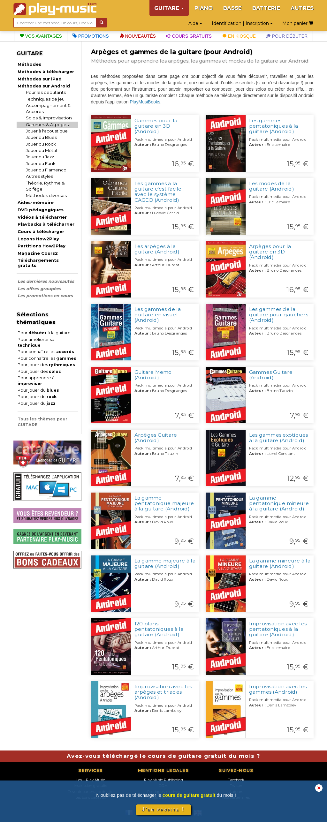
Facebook (236, 780)
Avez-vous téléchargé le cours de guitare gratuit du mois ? (163, 756)
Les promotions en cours (45, 295)
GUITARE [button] (169, 8)
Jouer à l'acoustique (47, 130)
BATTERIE (266, 8)
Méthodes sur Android (44, 85)
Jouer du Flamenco (46, 169)
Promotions (90, 36)
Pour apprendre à (36, 380)
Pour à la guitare (44, 332)
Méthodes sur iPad (40, 78)
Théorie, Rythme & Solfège (45, 186)
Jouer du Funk (41, 163)
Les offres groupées (39, 288)
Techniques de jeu (45, 99)
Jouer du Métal (41, 150)
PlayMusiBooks (145, 101)
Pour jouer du (38, 390)
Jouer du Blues (41, 137)
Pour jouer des (46, 364)
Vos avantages (40, 36)
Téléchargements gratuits (38, 263)
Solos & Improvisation (49, 117)
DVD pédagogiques (41, 209)
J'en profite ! (163, 809)
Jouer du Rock (41, 144)
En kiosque (239, 36)
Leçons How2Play (38, 238)
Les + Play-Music (90, 780)
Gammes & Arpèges (47, 124)
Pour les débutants (46, 92)
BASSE (232, 8)
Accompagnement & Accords (48, 108)
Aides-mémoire (36, 202)
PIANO (203, 8)
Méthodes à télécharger (46, 71)
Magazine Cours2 (38, 253)
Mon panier (297, 23)
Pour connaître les (46, 351)
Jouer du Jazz (40, 156)
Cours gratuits (189, 36)
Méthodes (29, 64)
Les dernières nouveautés (46, 281)
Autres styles (39, 176)
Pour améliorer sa (36, 342)
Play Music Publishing (163, 780)
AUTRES (302, 8)
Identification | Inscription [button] (242, 23)
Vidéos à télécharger (42, 217)
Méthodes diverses (46, 195)
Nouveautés (137, 36)
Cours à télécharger (41, 231)
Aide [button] (195, 23)
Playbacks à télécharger (46, 224)
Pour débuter (287, 36)
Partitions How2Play (41, 245)
